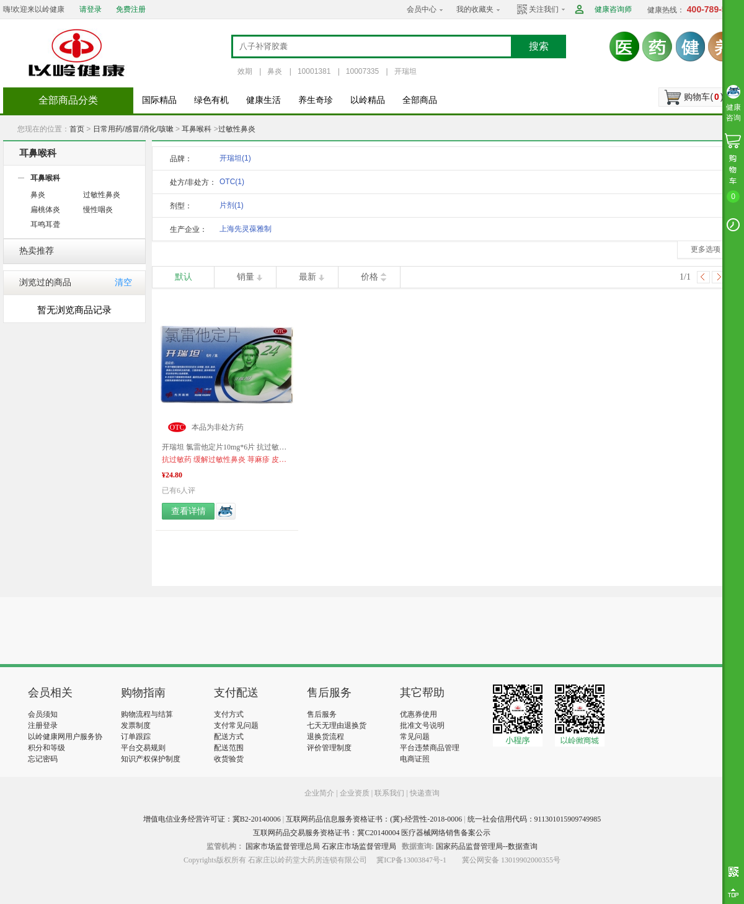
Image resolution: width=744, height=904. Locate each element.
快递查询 (425, 793)
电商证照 (415, 759)
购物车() (703, 97)
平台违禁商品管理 (429, 747)
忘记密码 (43, 759)
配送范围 (229, 747)
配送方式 (229, 736)
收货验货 (229, 759)
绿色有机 (211, 100)
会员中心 (421, 9)
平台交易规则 (143, 747)
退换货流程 (325, 736)
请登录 (90, 9)
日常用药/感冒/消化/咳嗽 (133, 129)
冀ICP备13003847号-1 (411, 860)
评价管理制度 (329, 747)
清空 (123, 282)
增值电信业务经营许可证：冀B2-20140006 (212, 819)
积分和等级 (46, 747)
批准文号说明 (422, 725)
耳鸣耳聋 (45, 224)
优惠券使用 (418, 714)
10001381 (314, 71)
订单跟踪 (136, 736)
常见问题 (415, 736)
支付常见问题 (236, 725)
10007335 (362, 71)
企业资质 (355, 793)
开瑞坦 (405, 71)
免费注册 (131, 9)
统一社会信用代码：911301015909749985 (534, 819)
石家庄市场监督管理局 (359, 846)
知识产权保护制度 (150, 759)
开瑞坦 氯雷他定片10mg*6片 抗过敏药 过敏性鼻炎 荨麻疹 (227, 447)
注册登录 (43, 725)
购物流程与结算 (147, 714)
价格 (369, 276)
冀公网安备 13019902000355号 (511, 860)
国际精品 (159, 100)
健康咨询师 (613, 9)
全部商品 (419, 100)
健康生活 (263, 100)
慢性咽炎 (98, 209)
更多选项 (705, 249)
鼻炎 (274, 71)
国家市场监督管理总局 (283, 846)
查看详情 (188, 511)
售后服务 (322, 714)
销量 (245, 276)
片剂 (231, 205)
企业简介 (320, 793)
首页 (76, 129)
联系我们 (389, 793)
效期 (244, 71)
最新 (307, 276)
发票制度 (136, 725)
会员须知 (43, 714)
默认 (183, 276)
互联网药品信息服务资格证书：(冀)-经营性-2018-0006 (374, 819)
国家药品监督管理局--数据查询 (487, 846)
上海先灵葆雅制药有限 (245, 230)
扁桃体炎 (45, 209)
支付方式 (229, 714)
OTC (231, 181)
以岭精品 (367, 100)
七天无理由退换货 (336, 725)
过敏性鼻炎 (236, 129)
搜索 (539, 46)
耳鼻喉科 (196, 129)
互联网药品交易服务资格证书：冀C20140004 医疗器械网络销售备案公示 (371, 832)
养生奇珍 (315, 100)
